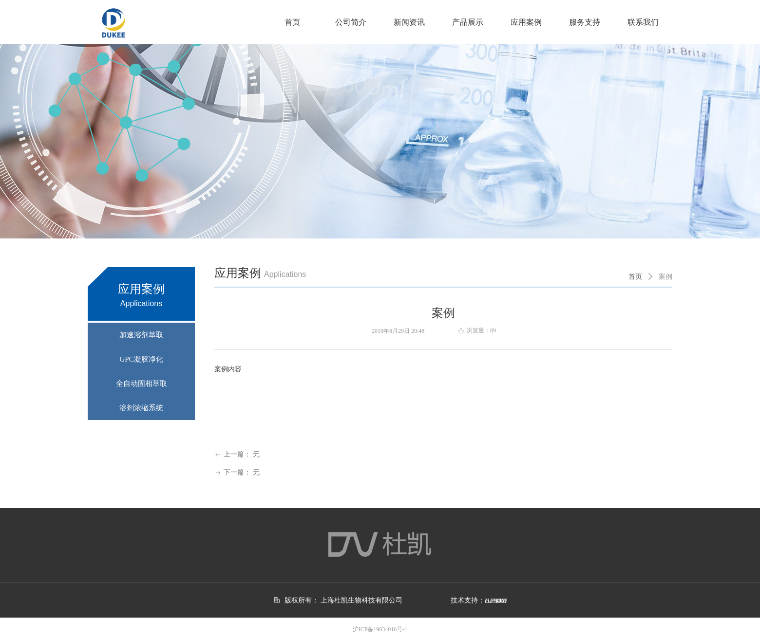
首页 (635, 276)
